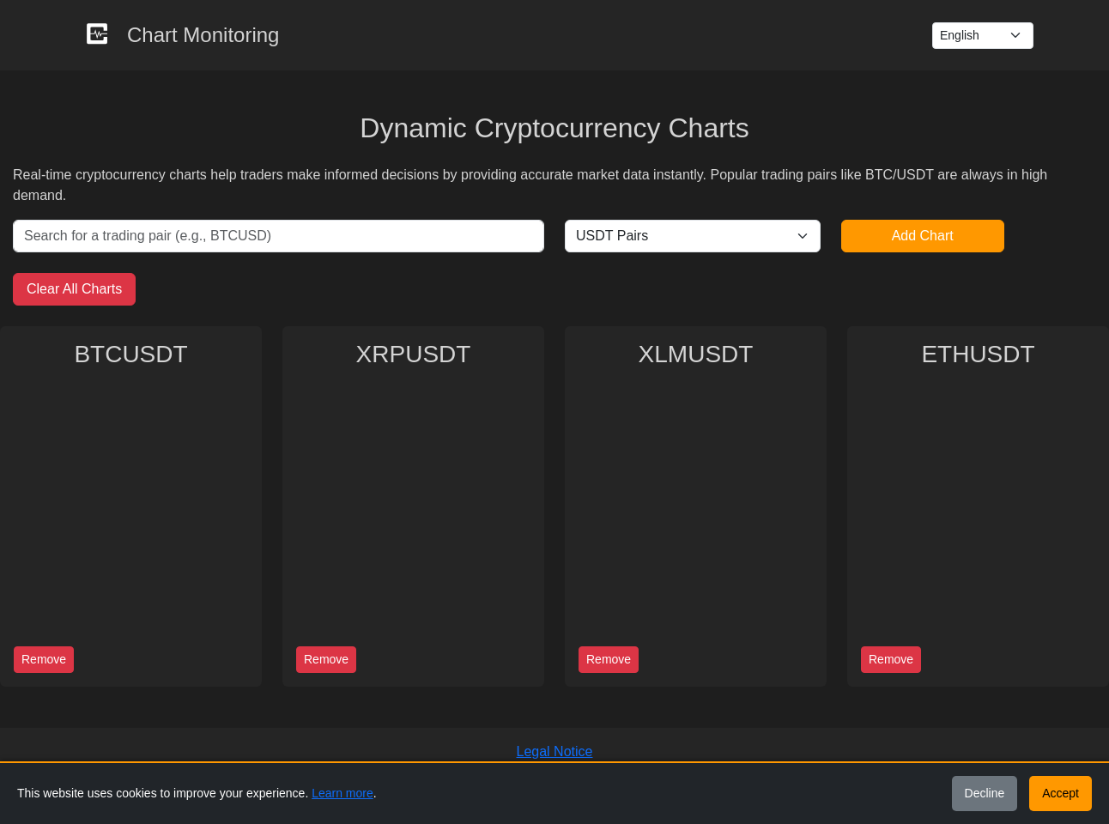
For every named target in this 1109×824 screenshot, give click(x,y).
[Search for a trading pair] (278, 236)
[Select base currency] (693, 236)
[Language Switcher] (982, 35)
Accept (1060, 793)
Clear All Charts (74, 289)
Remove (43, 659)
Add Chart (923, 235)
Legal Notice (555, 751)
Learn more (342, 793)
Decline (985, 793)
